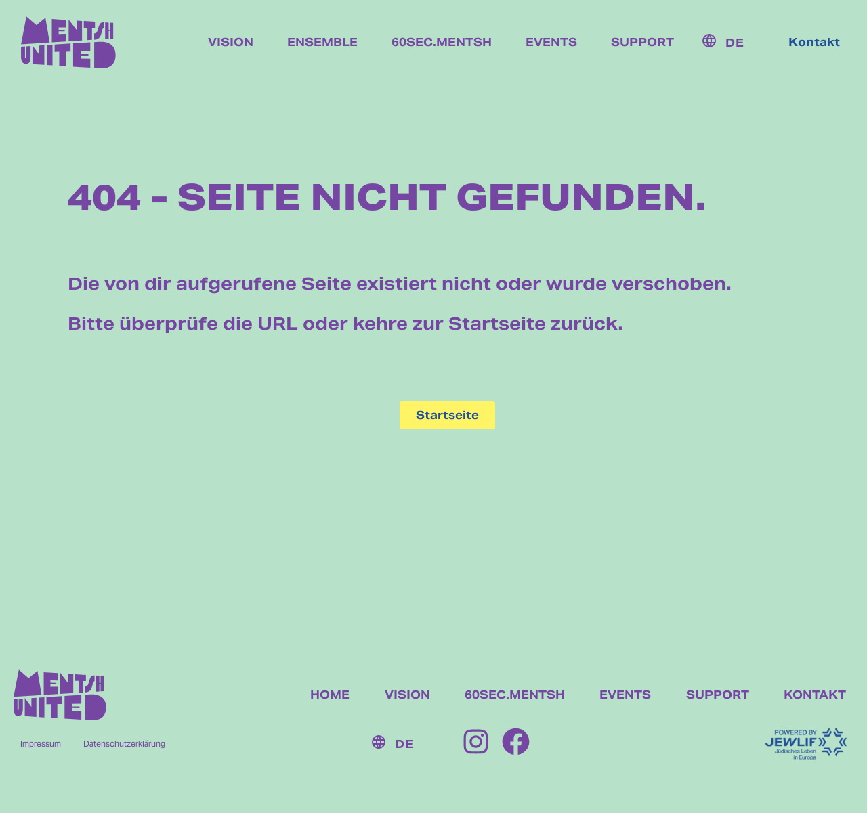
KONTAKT (815, 695)
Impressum (40, 744)
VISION (407, 695)
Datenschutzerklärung (124, 744)
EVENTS (625, 695)
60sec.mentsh (442, 43)
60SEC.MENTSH (515, 695)
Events (551, 43)
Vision (230, 43)
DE (734, 43)
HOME (330, 695)
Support (642, 43)
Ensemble (322, 43)
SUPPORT (717, 695)
